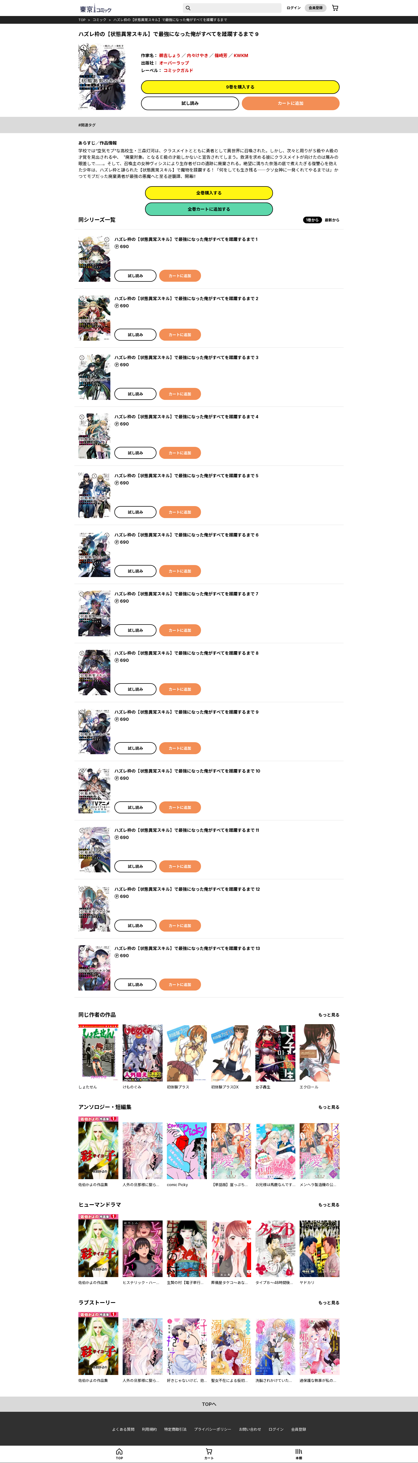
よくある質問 (123, 1429)
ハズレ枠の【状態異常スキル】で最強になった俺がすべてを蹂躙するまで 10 (187, 771)
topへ (209, 1404)
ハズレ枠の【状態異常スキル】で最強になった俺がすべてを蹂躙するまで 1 (185, 239)
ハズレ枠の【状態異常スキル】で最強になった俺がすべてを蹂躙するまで (170, 20)
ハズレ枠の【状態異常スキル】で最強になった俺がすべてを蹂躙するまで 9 (186, 712)
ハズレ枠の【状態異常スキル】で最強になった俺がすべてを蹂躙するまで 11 (186, 830)
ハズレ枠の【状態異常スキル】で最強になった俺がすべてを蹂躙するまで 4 (186, 416)
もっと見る (329, 1014)
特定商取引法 (175, 1429)
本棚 (299, 1458)
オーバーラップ (174, 63)
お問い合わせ (250, 1429)
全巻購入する (209, 193)
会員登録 (316, 8)
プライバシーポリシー (212, 1429)
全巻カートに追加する (209, 209)
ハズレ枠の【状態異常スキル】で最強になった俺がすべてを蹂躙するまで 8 (186, 653)
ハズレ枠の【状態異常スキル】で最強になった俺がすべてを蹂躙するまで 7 (186, 594)
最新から (332, 220)
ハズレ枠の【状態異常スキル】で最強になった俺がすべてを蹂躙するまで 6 (186, 535)
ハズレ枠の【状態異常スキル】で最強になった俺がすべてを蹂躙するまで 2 (186, 298)
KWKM (241, 55)
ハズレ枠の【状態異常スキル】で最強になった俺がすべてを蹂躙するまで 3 (186, 357)
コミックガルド (178, 70)
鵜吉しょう (169, 55)
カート (209, 1458)
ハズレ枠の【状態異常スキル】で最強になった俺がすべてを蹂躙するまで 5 (186, 475)
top (82, 20)
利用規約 (149, 1429)
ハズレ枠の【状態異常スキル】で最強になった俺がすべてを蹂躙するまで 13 (187, 948)
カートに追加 (290, 103)
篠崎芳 (221, 55)
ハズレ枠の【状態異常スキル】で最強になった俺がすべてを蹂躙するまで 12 (187, 889)
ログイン (294, 8)
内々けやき (197, 55)
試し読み (190, 103)
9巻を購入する (240, 87)
